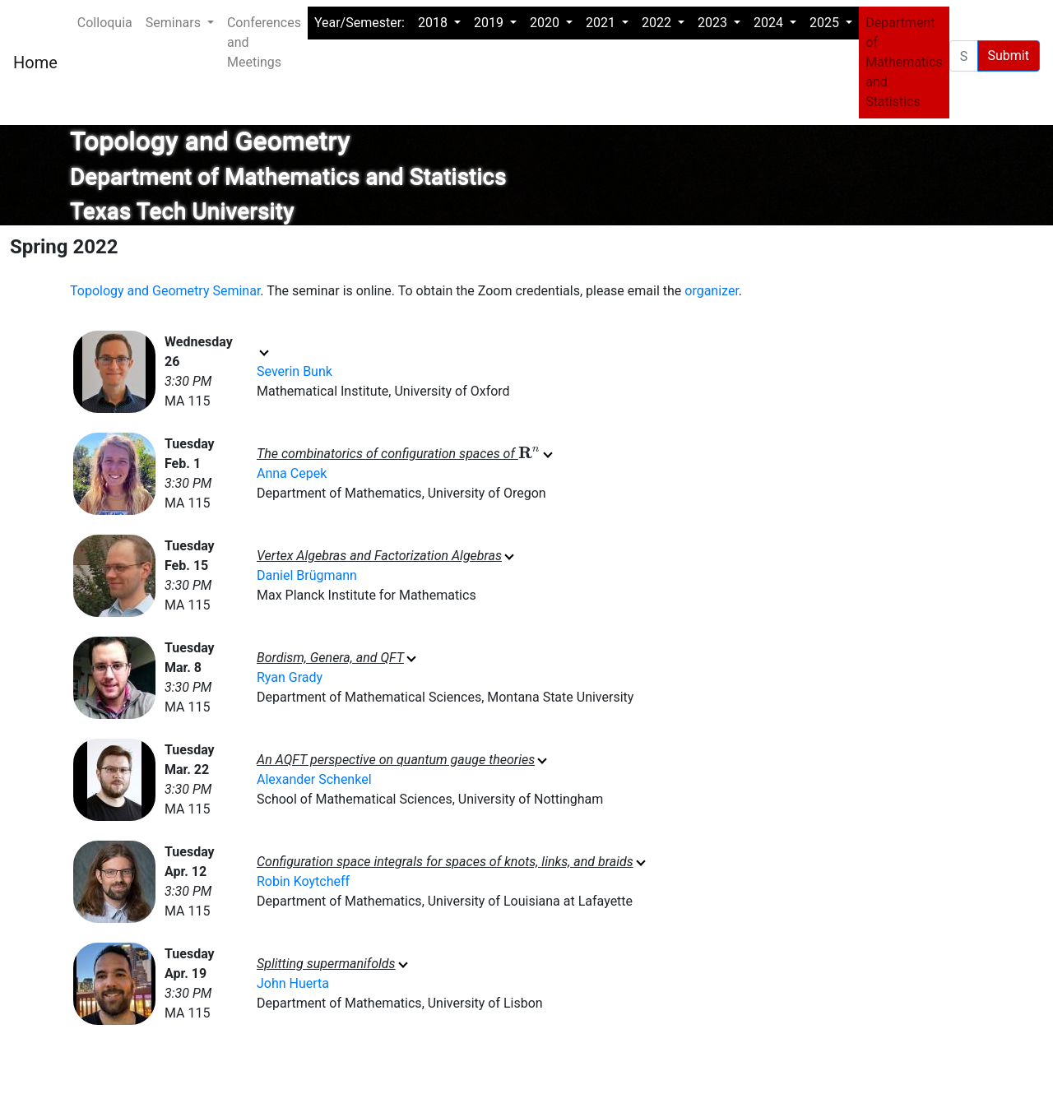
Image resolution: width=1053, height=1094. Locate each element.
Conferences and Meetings (264, 42)
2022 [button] (658, 22)
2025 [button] (825, 22)
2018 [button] (434, 22)
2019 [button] (490, 22)
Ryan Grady (289, 677)
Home (35, 62)
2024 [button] (770, 22)
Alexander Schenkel (314, 779)
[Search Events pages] (963, 56)
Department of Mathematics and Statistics (904, 62)
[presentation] (529, 453)
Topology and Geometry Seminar (165, 291)
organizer (711, 291)
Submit (1008, 55)
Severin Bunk (294, 371)
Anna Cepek (292, 473)
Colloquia (104, 22)
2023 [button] (714, 22)
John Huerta (293, 983)
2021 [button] (602, 22)
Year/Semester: (359, 22)
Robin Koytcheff (303, 881)
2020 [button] (546, 22)
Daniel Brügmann (307, 575)
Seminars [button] (175, 22)
